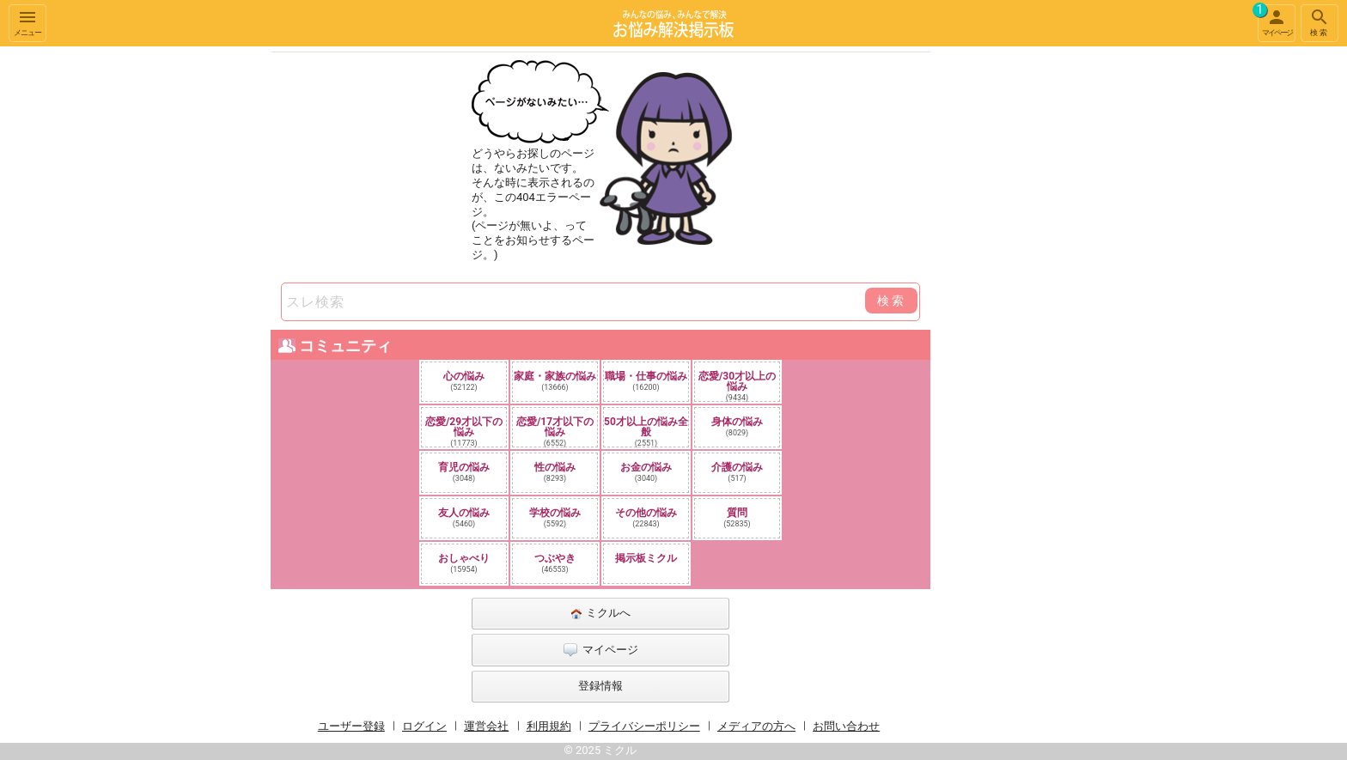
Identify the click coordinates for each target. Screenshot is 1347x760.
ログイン (424, 726)
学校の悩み (555, 517)
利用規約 (549, 726)
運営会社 (486, 726)
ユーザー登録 (351, 726)
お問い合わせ (846, 726)
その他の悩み (646, 517)
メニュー (27, 22)
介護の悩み (737, 472)
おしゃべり (464, 563)
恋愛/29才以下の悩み (464, 431)
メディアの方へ (756, 726)
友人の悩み (464, 517)
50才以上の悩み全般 (646, 431)
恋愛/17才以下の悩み (555, 431)
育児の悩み (464, 472)
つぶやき (555, 563)
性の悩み (555, 472)
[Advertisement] (1051, 304)
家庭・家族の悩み (555, 381)
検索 (1319, 22)
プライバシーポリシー (644, 726)
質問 (737, 517)
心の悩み (464, 381)
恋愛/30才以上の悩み (737, 385)
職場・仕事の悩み (646, 381)
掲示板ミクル (646, 558)
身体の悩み (737, 426)
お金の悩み (646, 472)
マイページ (1275, 20)
